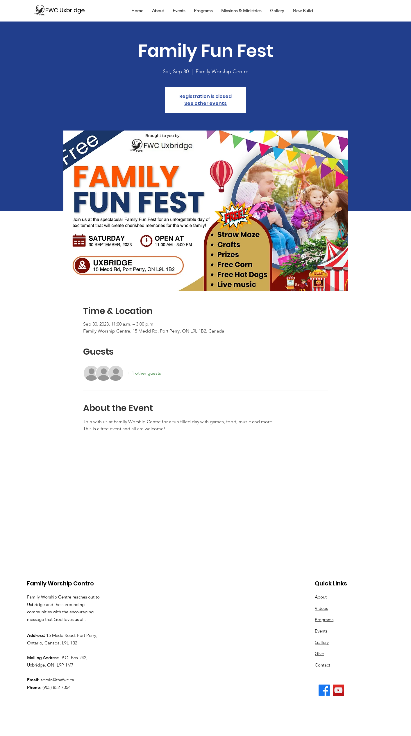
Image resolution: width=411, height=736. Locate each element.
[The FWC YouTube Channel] (338, 690)
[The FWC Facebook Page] (324, 690)
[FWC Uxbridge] (67, 10)
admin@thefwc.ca (57, 680)
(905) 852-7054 (56, 687)
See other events (205, 103)
